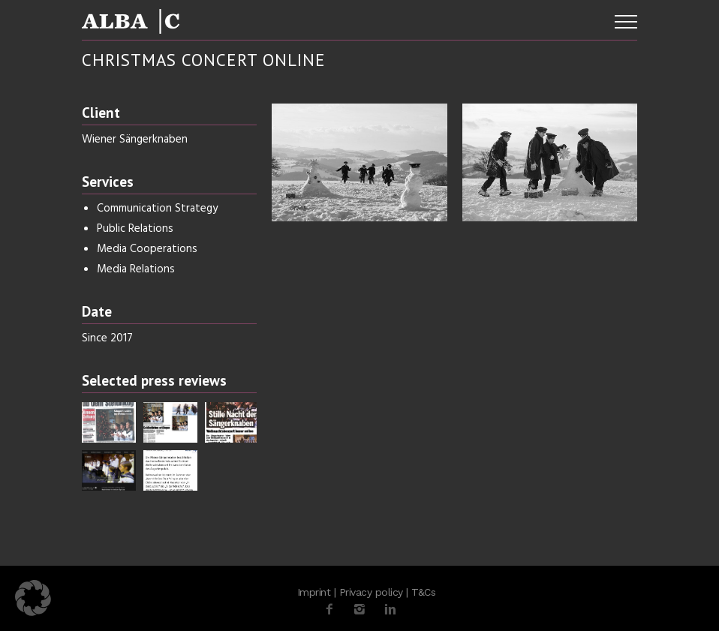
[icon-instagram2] (363, 609)
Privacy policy (371, 592)
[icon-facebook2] (333, 609)
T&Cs (423, 592)
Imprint (314, 592)
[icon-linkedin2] (390, 609)
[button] (33, 598)
